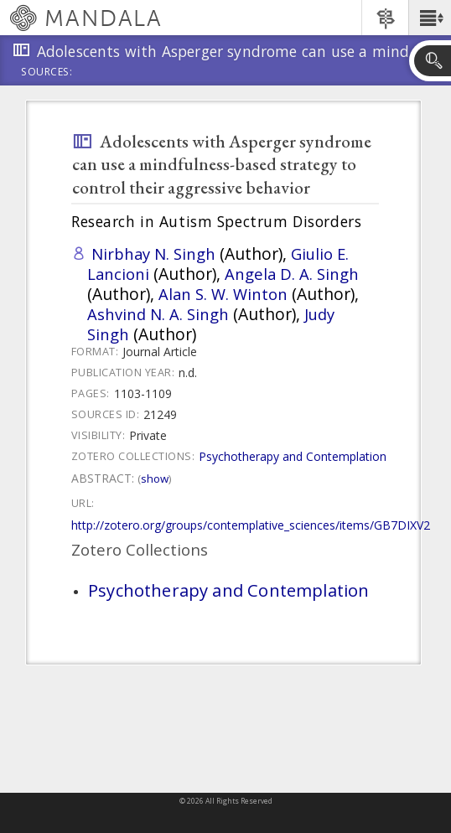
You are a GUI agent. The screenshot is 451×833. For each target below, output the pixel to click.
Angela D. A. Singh (292, 273)
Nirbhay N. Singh (153, 253)
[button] (429, 17)
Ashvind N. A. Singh (158, 313)
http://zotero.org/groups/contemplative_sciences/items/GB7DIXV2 (250, 525)
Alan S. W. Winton (223, 293)
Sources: (47, 73)
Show (154, 478)
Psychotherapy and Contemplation (292, 456)
